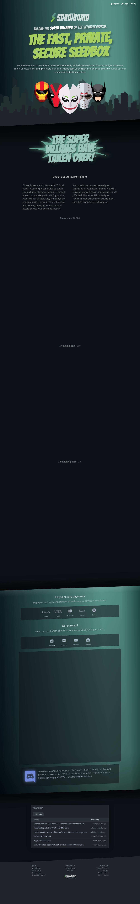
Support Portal (103, 873)
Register (115, 4)
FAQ (133, 4)
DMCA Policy (36, 870)
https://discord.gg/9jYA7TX (51, 777)
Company (105, 870)
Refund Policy (36, 868)
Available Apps (70, 868)
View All (38, 814)
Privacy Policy (36, 873)
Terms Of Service (102, 868)
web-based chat (83, 776)
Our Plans (70, 870)
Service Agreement (38, 875)
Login (124, 4)
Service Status (103, 875)
